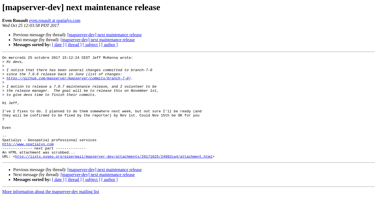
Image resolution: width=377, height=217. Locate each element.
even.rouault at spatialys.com (55, 20)
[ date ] (58, 44)
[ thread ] (73, 44)
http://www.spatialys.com (28, 162)
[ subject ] (91, 44)
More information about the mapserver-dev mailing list (50, 212)
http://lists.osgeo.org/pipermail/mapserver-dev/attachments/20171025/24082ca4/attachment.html (113, 176)
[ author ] (109, 44)
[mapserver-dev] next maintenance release (104, 34)
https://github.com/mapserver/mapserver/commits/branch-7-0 (68, 82)
